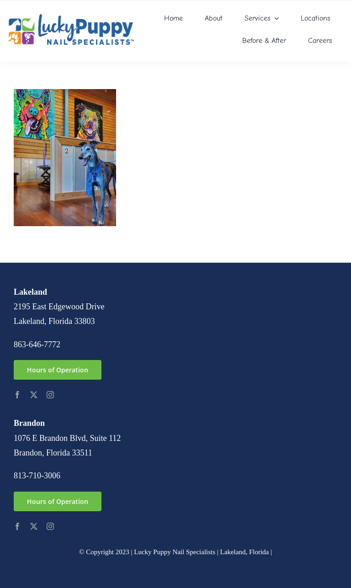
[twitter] (33, 394)
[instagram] (50, 394)
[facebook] (17, 394)
